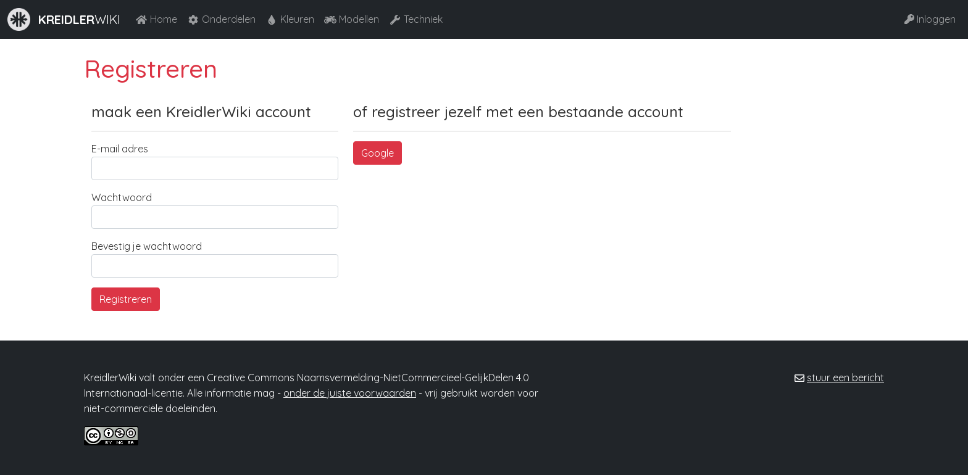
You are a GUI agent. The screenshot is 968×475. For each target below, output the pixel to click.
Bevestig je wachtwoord (146, 246)
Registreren (125, 299)
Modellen (351, 19)
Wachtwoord (121, 197)
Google (377, 153)
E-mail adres (119, 148)
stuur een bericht (845, 377)
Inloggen (930, 19)
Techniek (416, 19)
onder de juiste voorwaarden (349, 393)
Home (156, 19)
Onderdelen (221, 19)
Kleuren (289, 19)
